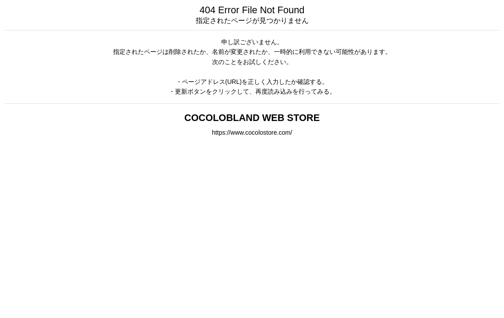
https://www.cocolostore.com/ (252, 132)
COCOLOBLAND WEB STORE (252, 117)
